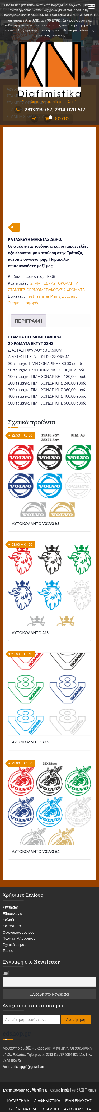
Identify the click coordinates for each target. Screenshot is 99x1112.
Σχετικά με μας (14, 928)
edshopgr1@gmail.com (29, 1050)
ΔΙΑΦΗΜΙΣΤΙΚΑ (47, 1084)
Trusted (66, 1074)
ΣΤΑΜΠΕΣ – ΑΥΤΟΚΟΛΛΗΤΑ (67, 1092)
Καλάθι (8, 903)
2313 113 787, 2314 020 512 (49, 109)
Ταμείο (8, 934)
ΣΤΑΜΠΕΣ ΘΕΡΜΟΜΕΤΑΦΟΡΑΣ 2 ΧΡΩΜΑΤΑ (46, 273)
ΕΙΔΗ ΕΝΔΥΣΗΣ (78, 1084)
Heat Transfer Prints (43, 280)
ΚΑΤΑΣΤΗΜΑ (18, 1084)
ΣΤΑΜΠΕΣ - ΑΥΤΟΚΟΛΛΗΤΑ (54, 266)
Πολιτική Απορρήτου (19, 922)
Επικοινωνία (12, 897)
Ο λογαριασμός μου (19, 915)
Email (6, 957)
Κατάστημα (12, 909)
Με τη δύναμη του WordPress (25, 1074)
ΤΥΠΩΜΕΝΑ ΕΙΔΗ (23, 1092)
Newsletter (10, 891)
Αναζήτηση (75, 1003)
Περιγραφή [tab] (28, 304)
